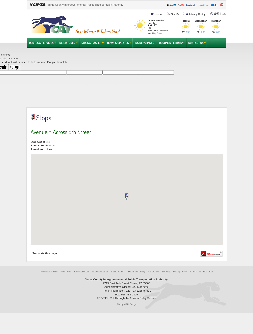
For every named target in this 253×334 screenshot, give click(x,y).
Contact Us (196, 43)
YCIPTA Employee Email (201, 271)
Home (156, 14)
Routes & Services (42, 43)
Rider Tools (68, 43)
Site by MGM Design (126, 304)
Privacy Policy (195, 14)
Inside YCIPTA (144, 43)
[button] (126, 196)
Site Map (174, 14)
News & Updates (119, 43)
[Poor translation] (14, 67)
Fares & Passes (92, 43)
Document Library (171, 43)
